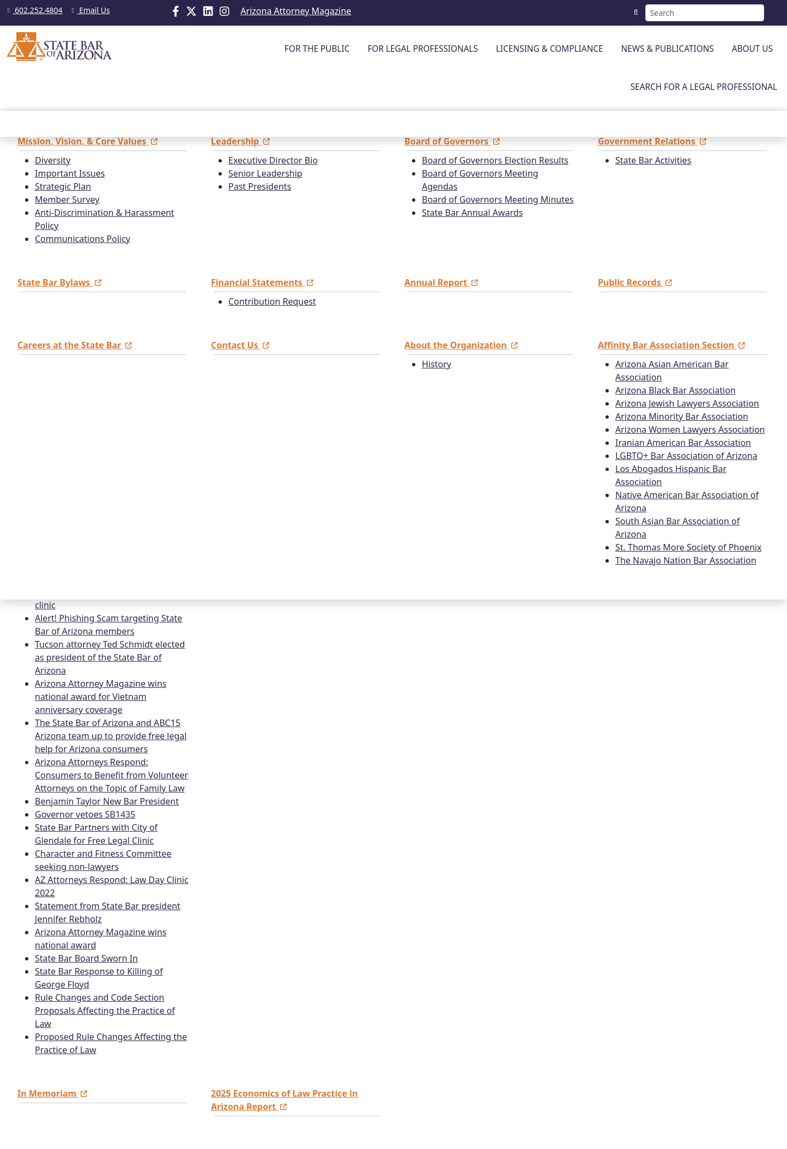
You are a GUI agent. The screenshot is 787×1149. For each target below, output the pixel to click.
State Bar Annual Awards (472, 213)
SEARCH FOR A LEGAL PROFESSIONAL (704, 87)
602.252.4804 (33, 10)
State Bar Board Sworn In (86, 958)
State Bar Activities (653, 160)
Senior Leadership (265, 173)
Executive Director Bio (273, 160)
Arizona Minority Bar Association (681, 416)
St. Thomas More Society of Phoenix (688, 547)
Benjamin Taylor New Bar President (107, 801)
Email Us (89, 10)
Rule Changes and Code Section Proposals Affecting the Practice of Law (105, 1010)
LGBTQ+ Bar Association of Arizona (686, 456)
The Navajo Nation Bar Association (685, 560)
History (436, 364)
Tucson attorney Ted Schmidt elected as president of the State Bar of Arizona (110, 657)
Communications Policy (82, 239)
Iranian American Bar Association (683, 443)
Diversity (52, 160)
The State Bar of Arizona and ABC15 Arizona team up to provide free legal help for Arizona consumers (110, 736)
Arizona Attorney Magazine (295, 11)
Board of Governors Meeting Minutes (498, 199)
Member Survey (67, 199)
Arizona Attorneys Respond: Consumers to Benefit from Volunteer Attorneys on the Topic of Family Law (111, 775)
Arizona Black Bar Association (675, 390)
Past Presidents (259, 186)
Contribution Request (272, 301)
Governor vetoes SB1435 (85, 814)
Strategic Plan (63, 186)
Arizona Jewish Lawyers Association (687, 403)
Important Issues (70, 173)
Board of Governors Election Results (495, 160)
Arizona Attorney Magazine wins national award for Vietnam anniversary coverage (100, 697)
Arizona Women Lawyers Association (690, 430)
